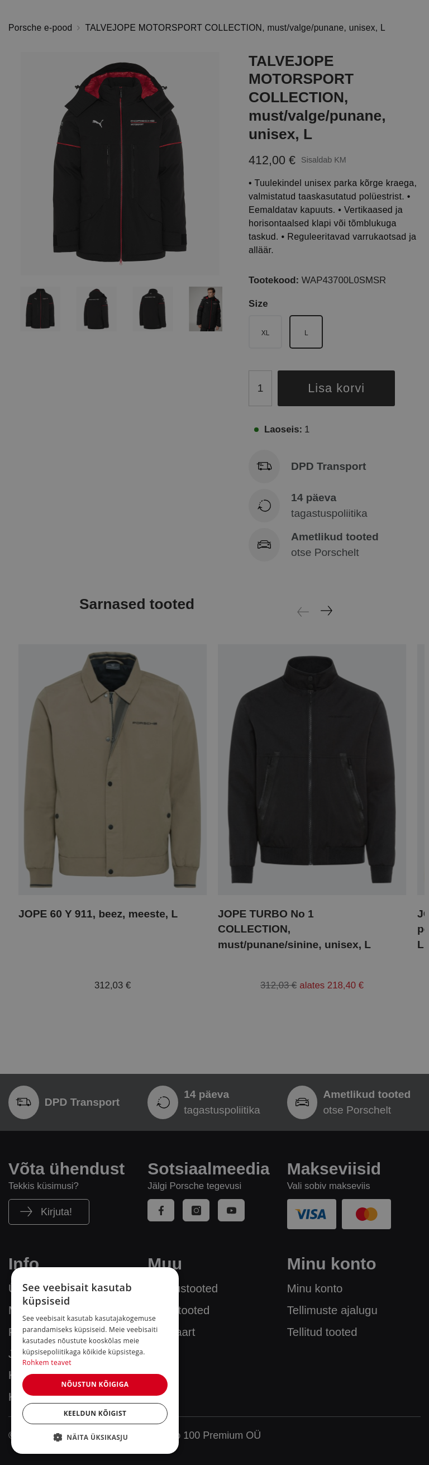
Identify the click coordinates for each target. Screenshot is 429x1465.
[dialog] (95, 1360)
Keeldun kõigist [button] (95, 1413)
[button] (95, 1437)
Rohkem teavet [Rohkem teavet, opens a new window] (47, 1362)
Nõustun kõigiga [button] (94, 1384)
